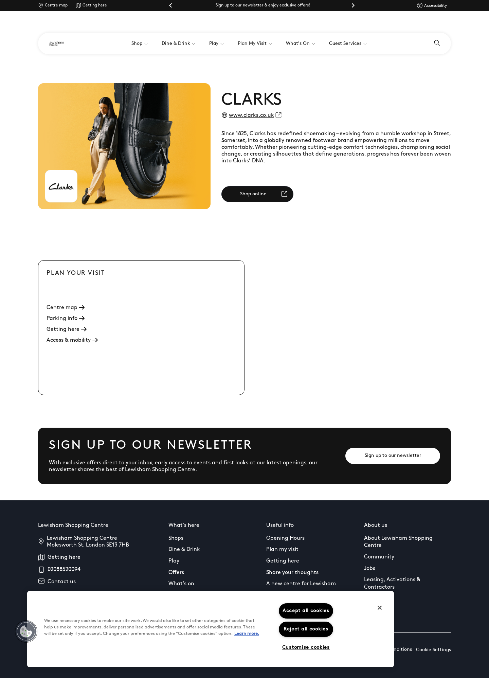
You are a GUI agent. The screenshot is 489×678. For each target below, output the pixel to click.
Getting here (95, 5)
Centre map (56, 5)
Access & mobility (72, 340)
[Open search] (437, 43)
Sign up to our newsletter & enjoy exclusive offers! (263, 5)
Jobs (369, 568)
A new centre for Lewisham (301, 584)
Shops (175, 538)
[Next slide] (352, 5)
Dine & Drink (184, 549)
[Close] (379, 607)
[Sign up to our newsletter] (392, 456)
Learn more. (246, 633)
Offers (176, 572)
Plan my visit (282, 549)
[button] (26, 631)
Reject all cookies (306, 629)
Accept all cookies (306, 610)
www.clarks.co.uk (251, 115)
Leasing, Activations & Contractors (392, 583)
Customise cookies (306, 647)
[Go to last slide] (170, 5)
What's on (181, 584)
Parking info (66, 318)
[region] (210, 629)
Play (173, 561)
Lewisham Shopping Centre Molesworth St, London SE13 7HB (88, 542)
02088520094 (64, 569)
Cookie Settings (433, 650)
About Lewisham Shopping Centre (398, 542)
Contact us (62, 582)
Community (379, 557)
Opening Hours (285, 538)
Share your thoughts (292, 572)
